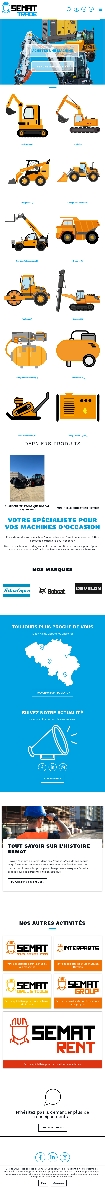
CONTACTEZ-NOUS (52, 1127)
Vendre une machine (52, 66)
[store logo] (19, 9)
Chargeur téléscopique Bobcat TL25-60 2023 (27, 508)
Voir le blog (52, 778)
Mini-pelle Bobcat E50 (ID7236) (78, 508)
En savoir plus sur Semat (27, 882)
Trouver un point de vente (52, 693)
